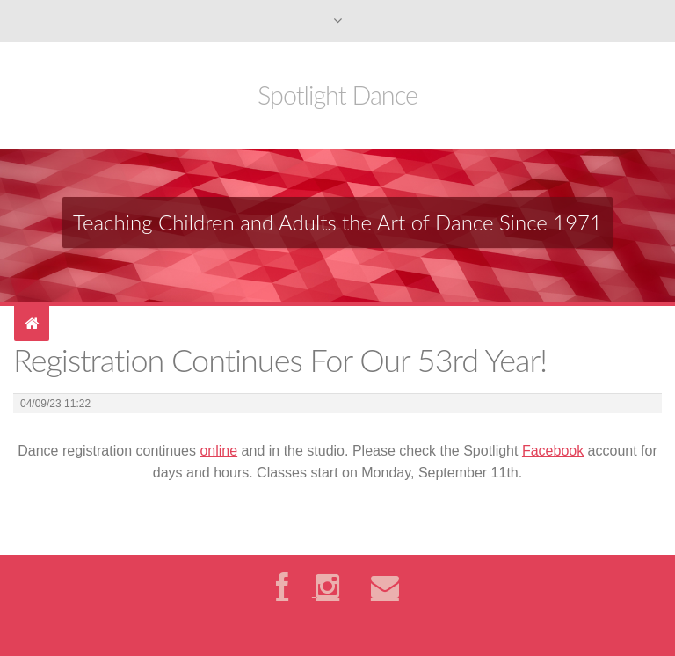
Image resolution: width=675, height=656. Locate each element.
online (218, 450)
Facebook (553, 450)
